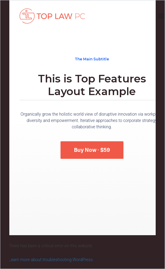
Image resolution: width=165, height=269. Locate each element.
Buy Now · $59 (92, 150)
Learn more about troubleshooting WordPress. (51, 259)
